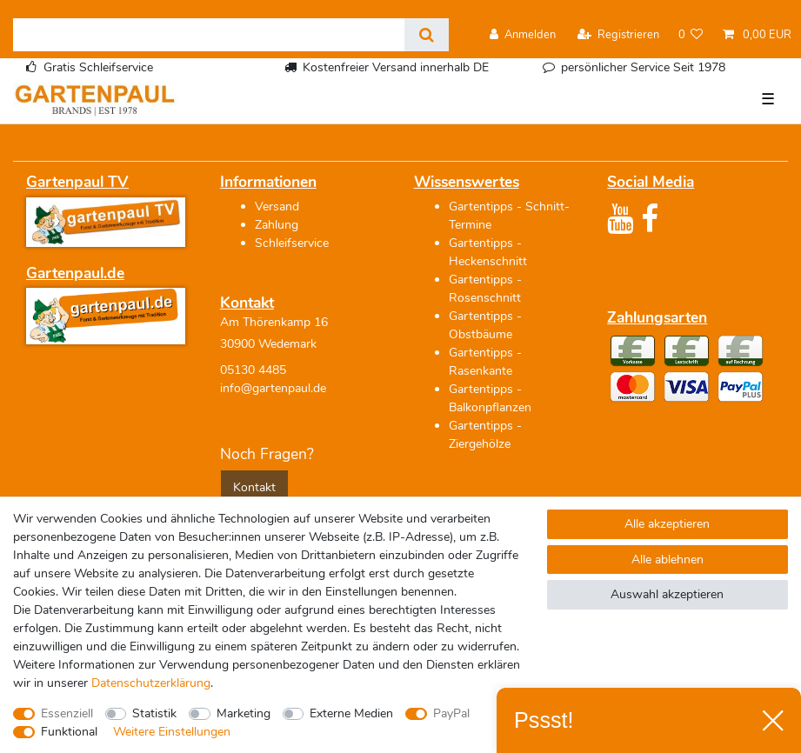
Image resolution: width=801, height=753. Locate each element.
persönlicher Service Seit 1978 (643, 67)
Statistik (154, 713)
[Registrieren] (618, 35)
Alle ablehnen (667, 559)
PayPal (451, 713)
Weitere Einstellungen (171, 731)
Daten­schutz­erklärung (150, 683)
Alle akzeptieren (667, 524)
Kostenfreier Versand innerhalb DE (396, 67)
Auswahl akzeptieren (667, 594)
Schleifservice (292, 243)
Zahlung (276, 225)
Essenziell (67, 713)
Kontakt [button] (254, 487)
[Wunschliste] (691, 35)
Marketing (243, 713)
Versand (277, 206)
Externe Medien (351, 713)
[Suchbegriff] (208, 34)
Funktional (69, 731)
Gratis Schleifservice (98, 67)
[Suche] (426, 34)
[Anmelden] (522, 35)
